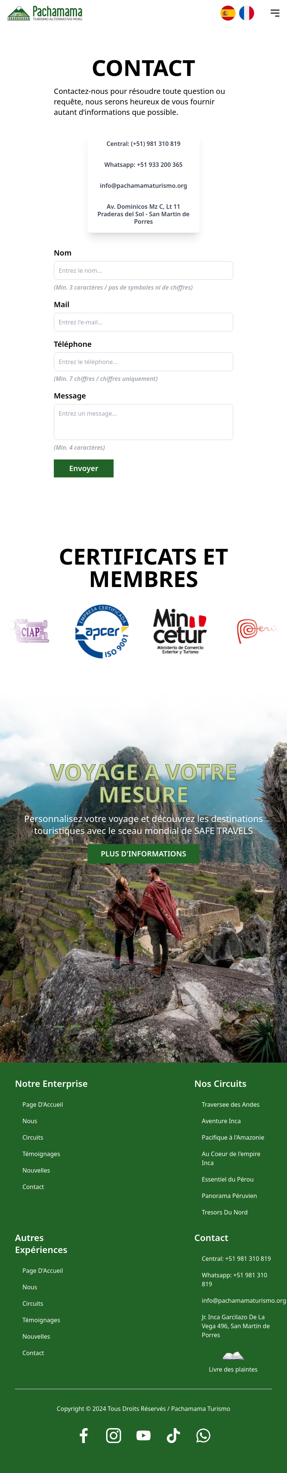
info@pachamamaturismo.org (143, 185)
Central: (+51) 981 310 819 (143, 144)
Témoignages (41, 1154)
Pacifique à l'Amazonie (233, 1137)
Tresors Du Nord (225, 1212)
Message (70, 396)
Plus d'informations (143, 854)
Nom (62, 253)
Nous (29, 1121)
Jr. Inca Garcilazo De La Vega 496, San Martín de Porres (236, 1326)
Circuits (32, 1137)
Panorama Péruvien (229, 1196)
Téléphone (73, 344)
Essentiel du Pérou (228, 1179)
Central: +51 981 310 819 (236, 1259)
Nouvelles (36, 1170)
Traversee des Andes (230, 1104)
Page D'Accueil (42, 1104)
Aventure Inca (221, 1121)
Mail (62, 304)
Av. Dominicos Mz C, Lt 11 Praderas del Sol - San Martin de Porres (143, 214)
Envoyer (83, 468)
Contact (33, 1187)
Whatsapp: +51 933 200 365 (143, 165)
